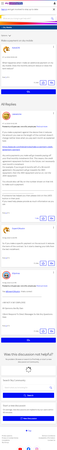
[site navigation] (2, 3)
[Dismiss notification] (54, 9)
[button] (53, 47)
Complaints (6, 440)
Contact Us (51, 440)
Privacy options (7, 436)
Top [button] (29, 431)
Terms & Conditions (48, 436)
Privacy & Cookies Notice (10, 438)
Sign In (54, 4)
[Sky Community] (14, 3)
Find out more (42, 127)
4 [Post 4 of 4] (6, 326)
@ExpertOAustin (13, 291)
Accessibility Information (47, 438)
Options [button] (4, 35)
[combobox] (25, 18)
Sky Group (5, 442)
